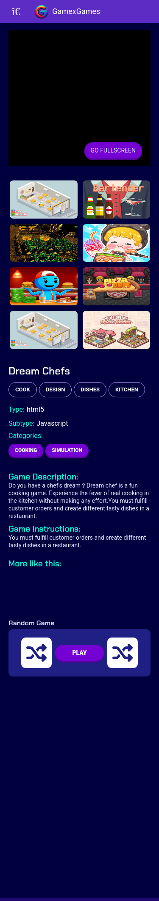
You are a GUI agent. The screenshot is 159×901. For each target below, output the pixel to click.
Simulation (67, 450)
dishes (90, 389)
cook (22, 389)
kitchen (126, 389)
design (55, 389)
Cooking (26, 450)
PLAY (79, 652)
